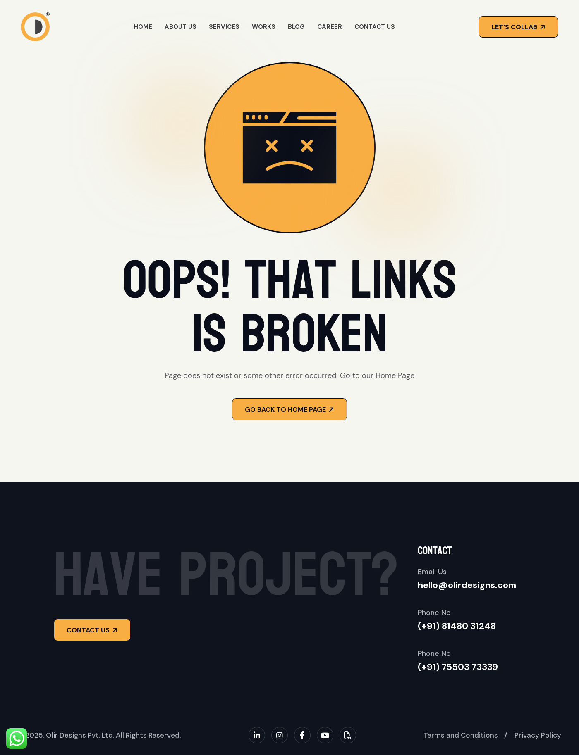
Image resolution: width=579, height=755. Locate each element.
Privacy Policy (537, 735)
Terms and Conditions (460, 735)
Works (263, 27)
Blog (296, 27)
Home (143, 27)
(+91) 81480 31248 (457, 626)
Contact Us (374, 27)
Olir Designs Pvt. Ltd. (80, 735)
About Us (180, 27)
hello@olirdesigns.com (467, 585)
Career (329, 27)
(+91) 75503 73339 (458, 667)
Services (224, 27)
